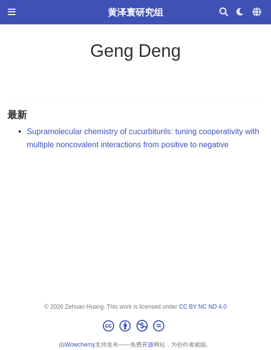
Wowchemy (80, 344)
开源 (148, 344)
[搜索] (223, 12)
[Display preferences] (240, 12)
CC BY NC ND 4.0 (203, 306)
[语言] (257, 12)
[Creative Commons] (135, 326)
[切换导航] (12, 11)
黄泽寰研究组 (135, 12)
